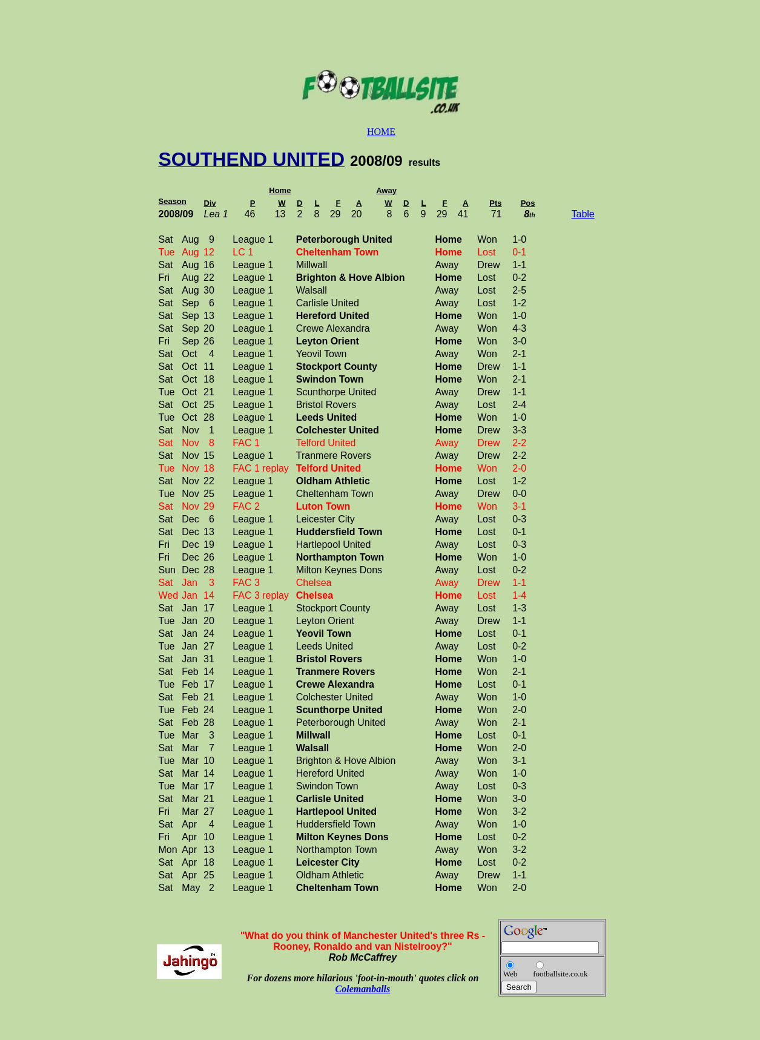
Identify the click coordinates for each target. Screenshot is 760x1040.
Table (583, 214)
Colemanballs (363, 989)
